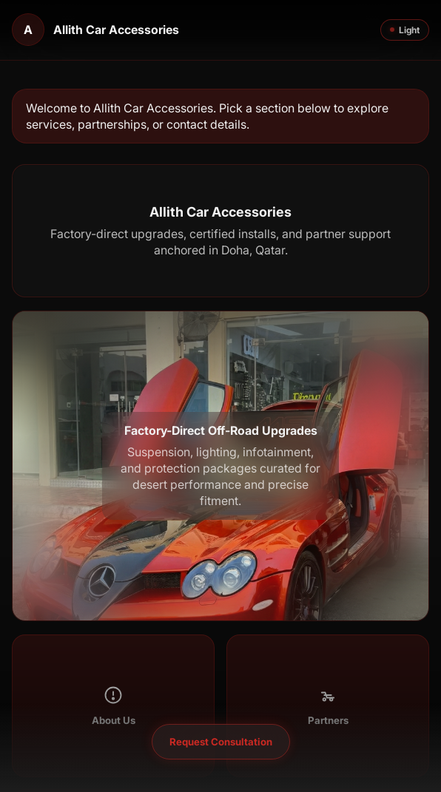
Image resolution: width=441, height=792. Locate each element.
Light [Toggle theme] (405, 29)
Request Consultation (221, 741)
